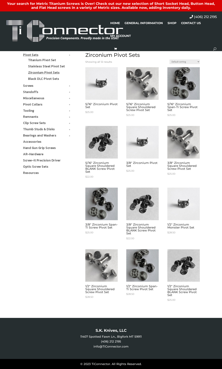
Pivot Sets (30, 54)
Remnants (30, 116)
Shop (172, 23)
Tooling (28, 110)
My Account (120, 36)
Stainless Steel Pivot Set (46, 66)
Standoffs (30, 92)
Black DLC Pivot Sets (43, 78)
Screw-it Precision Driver (42, 160)
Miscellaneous (33, 98)
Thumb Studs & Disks (39, 129)
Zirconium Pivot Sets (43, 72)
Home (115, 23)
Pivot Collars (32, 104)
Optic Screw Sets (35, 166)
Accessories (32, 141)
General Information (144, 23)
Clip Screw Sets (34, 123)
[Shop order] (184, 61)
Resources (31, 172)
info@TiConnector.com (111, 346)
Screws (28, 85)
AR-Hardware (33, 154)
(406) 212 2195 (203, 17)
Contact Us (191, 23)
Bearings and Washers (39, 135)
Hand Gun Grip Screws (39, 148)
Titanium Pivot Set (42, 60)
